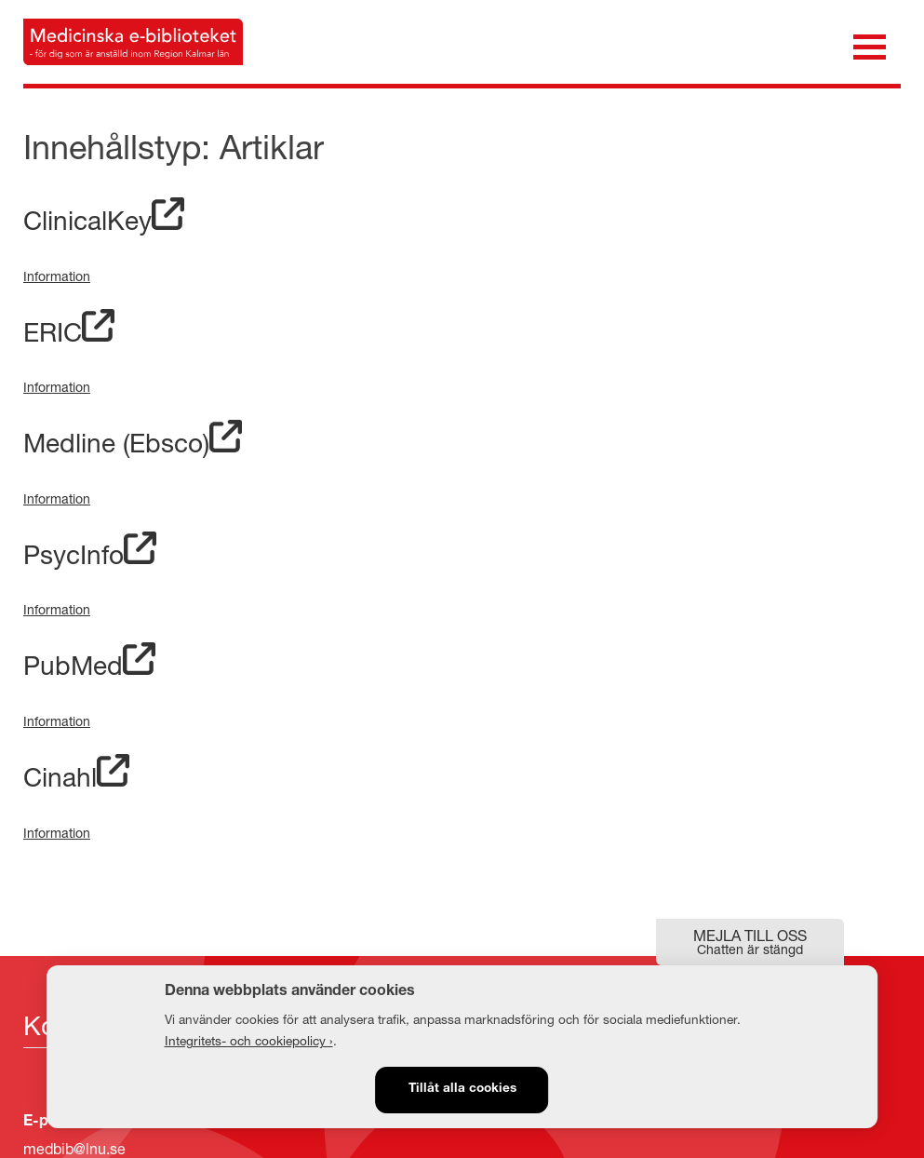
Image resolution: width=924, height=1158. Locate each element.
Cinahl (76, 776)
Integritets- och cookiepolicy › (249, 1040)
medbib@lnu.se (74, 1148)
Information (56, 276)
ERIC (68, 331)
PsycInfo (89, 554)
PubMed (89, 665)
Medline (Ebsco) (132, 442)
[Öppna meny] (869, 45)
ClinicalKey (103, 220)
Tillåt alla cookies (462, 1089)
